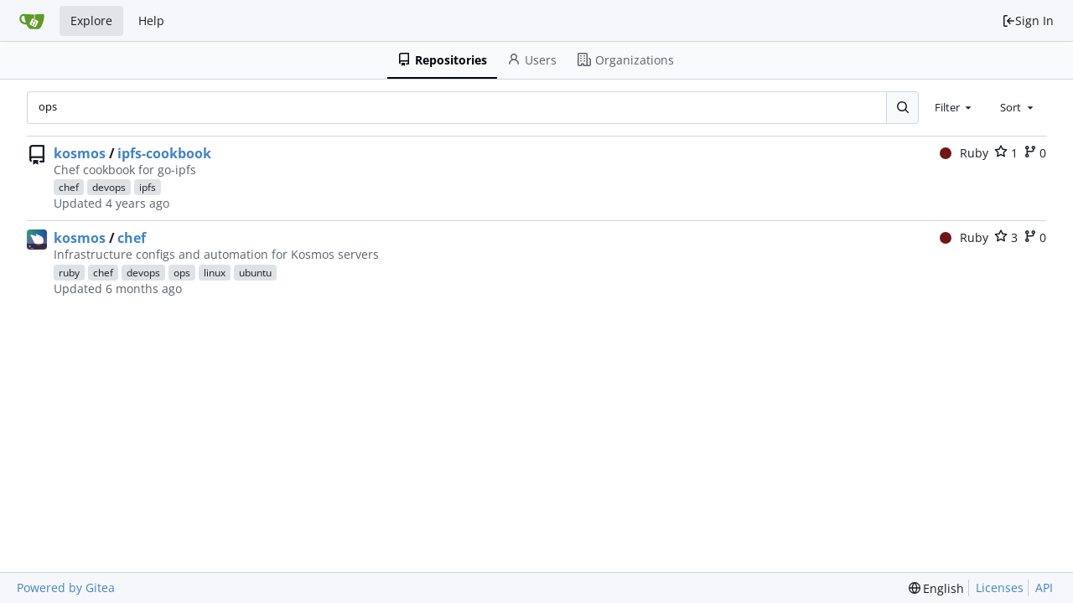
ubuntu (255, 272)
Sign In (1028, 20)
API (1044, 587)
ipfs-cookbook (164, 153)
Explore (91, 20)
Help (151, 20)
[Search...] (902, 107)
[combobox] (955, 107)
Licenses (1000, 587)
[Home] (31, 21)
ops (182, 272)
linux (214, 272)
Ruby (964, 153)
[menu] (937, 588)
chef (69, 187)
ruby (69, 272)
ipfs (147, 187)
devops (109, 187)
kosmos (80, 153)
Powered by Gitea (66, 587)
